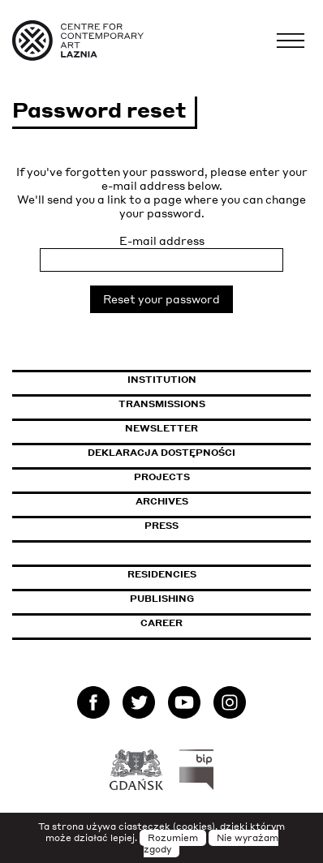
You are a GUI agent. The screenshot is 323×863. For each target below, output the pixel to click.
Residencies (161, 574)
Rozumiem (173, 838)
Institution (161, 379)
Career (161, 623)
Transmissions (215, 404)
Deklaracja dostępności (161, 452)
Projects (162, 477)
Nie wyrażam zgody (211, 843)
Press (161, 525)
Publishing (162, 598)
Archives (162, 501)
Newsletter (161, 428)
